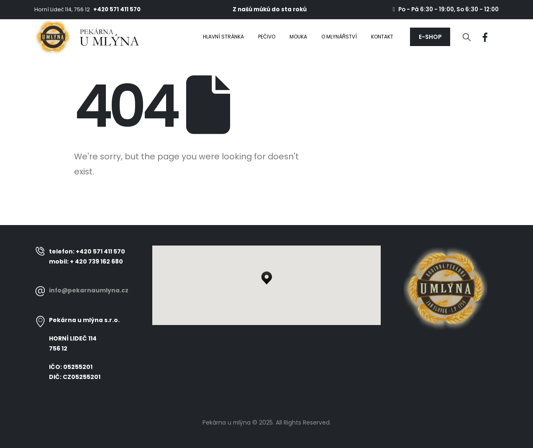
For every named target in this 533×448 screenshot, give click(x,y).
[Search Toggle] (467, 37)
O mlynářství (339, 36)
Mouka (298, 36)
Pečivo (266, 36)
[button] (430, 37)
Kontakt (382, 36)
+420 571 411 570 (117, 9)
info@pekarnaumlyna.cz (88, 290)
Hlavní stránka (223, 36)
